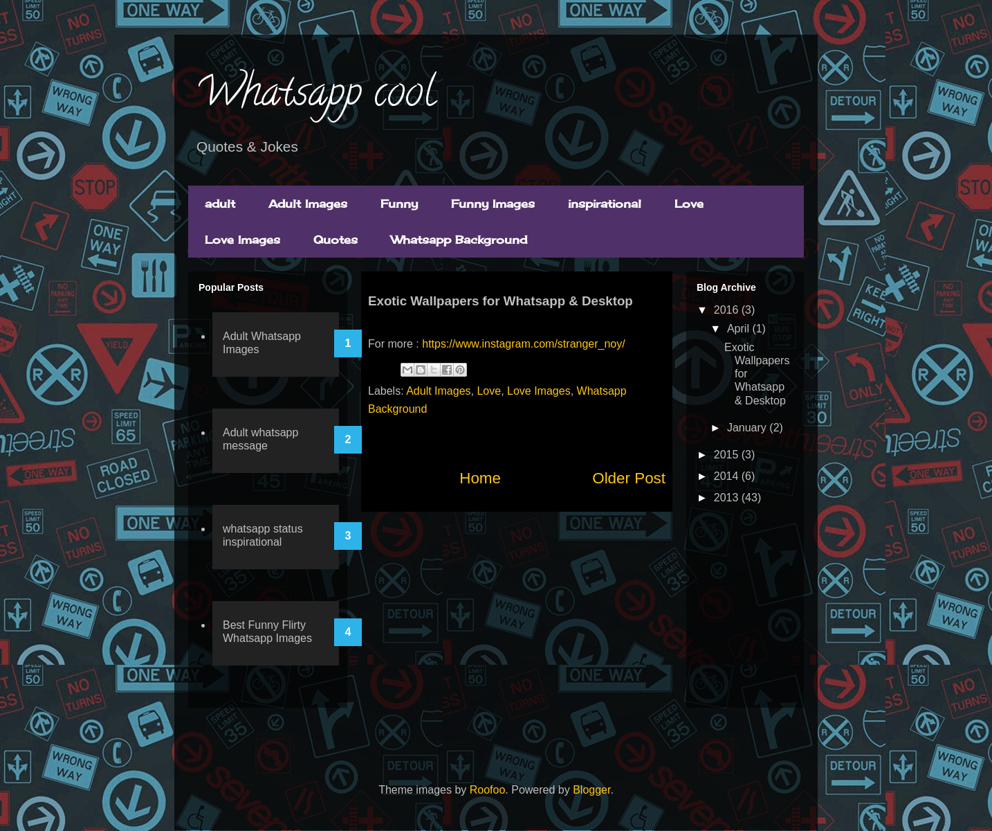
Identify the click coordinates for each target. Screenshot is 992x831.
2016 (728, 310)
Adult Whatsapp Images (262, 342)
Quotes (335, 240)
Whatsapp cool (315, 96)
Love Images (242, 240)
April (739, 328)
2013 (728, 497)
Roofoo (488, 790)
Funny (399, 204)
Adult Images (307, 204)
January (748, 428)
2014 (728, 476)
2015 (728, 455)
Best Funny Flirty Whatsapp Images (267, 631)
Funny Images (493, 204)
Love (689, 204)
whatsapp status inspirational (263, 535)
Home (480, 478)
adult (220, 204)
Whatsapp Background (459, 240)
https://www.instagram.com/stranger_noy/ (523, 344)
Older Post (628, 478)
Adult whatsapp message (260, 439)
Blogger (591, 790)
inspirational (604, 204)
